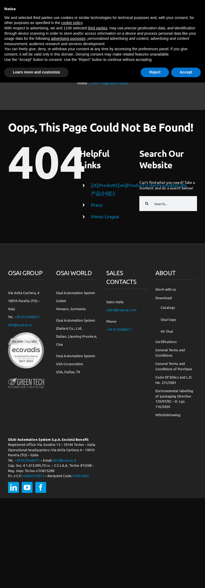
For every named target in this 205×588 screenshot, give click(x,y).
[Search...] (168, 203)
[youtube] (27, 487)
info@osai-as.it (20, 324)
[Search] (146, 203)
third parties (97, 28)
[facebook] (40, 487)
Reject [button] (154, 72)
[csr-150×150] (26, 334)
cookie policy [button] (71, 23)
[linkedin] (13, 487)
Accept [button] (186, 72)
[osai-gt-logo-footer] (26, 378)
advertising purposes (68, 38)
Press (97, 205)
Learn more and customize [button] (36, 72)
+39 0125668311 (27, 316)
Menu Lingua (105, 216)
